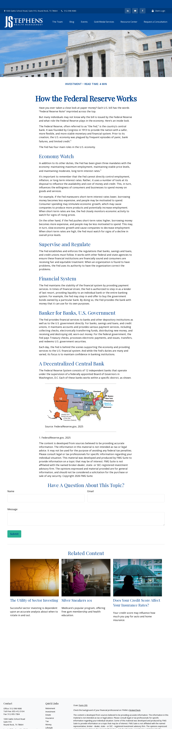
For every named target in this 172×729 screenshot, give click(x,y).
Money (48, 716)
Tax (47, 713)
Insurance (49, 710)
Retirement (50, 700)
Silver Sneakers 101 (77, 592)
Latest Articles (51, 723)
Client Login (158, 2)
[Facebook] (142, 2)
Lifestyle (49, 719)
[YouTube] (135, 2)
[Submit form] (14, 525)
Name (10, 483)
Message (12, 501)
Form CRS (83, 697)
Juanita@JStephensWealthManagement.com (22, 721)
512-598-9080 (68, 2)
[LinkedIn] (128, 2)
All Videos (49, 726)
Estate (48, 706)
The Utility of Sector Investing (34, 592)
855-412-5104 (18, 703)
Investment (50, 703)
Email (90, 483)
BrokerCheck (134, 702)
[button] (57, 14)
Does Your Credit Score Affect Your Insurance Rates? (136, 594)
